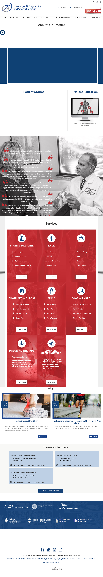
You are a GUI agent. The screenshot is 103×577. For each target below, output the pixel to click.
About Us (14, 15)
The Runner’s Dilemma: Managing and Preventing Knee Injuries (76, 422)
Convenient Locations (55, 447)
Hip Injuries (18, 261)
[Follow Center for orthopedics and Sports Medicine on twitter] (94, 2)
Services (51, 223)
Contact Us (96, 15)
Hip (81, 245)
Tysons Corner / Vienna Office (23, 455)
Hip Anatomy (82, 252)
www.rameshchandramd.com (51, 562)
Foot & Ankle (81, 298)
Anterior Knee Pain (52, 261)
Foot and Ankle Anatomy (82, 304)
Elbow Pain (20, 318)
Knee (51, 245)
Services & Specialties (43, 15)
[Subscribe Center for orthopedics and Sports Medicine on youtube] (97, 2)
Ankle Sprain (78, 309)
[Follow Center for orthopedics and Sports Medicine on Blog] (100, 2)
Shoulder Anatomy (23, 304)
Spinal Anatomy (52, 304)
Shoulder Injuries (20, 256)
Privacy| (39, 555)
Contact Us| (60, 555)
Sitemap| (45, 555)
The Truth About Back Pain (26, 421)
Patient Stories (33, 91)
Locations (63, 8)
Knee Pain (49, 256)
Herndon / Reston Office (67, 455)
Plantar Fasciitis (79, 318)
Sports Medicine (22, 245)
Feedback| (51, 555)
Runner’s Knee (50, 265)
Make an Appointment (50, 491)
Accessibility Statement (72, 555)
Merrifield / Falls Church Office (23, 472)
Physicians (26, 15)
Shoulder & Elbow (22, 298)
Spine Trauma (52, 318)
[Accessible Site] (2, 32)
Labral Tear (81, 261)
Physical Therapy (22, 350)
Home (4, 15)
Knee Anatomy (51, 252)
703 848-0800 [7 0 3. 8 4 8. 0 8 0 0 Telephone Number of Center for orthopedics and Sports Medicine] (77, 8)
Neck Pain (50, 313)
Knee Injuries (19, 252)
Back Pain (50, 309)
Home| (25, 555)
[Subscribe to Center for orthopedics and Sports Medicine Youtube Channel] (54, 549)
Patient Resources (62, 15)
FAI (78, 256)
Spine (51, 298)
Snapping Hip (82, 265)
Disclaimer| (32, 555)
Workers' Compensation (51, 351)
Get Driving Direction (38, 465)
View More (22, 277)
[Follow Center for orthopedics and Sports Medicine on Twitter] (48, 549)
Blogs (51, 388)
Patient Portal (81, 15)
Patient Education (85, 91)
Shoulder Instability (23, 309)
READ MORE (43, 437)
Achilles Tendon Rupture (82, 313)
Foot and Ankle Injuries (23, 265)
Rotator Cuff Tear (22, 313)
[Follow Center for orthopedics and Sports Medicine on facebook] (90, 2)
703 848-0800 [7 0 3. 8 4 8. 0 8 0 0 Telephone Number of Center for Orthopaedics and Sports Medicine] (19, 465)
